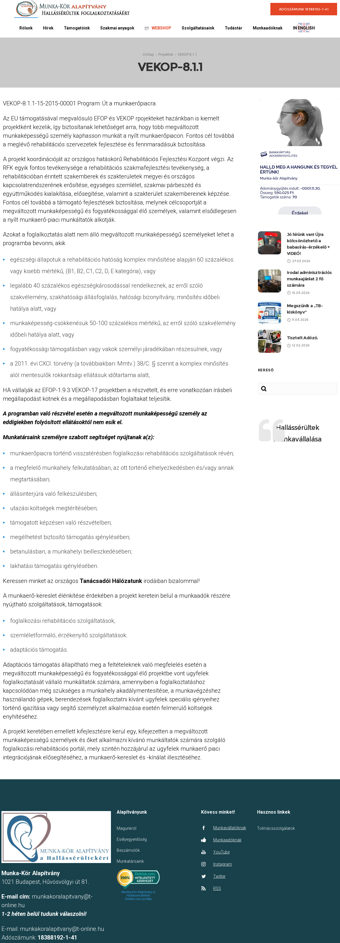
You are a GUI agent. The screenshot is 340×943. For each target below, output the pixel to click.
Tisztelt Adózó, (302, 337)
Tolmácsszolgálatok (276, 827)
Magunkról (126, 827)
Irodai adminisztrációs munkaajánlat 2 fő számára (309, 278)
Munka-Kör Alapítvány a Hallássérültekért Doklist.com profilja (138, 894)
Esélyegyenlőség (132, 838)
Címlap (148, 54)
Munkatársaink (130, 860)
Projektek (165, 54)
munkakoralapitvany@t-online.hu (62, 928)
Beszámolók (128, 849)
